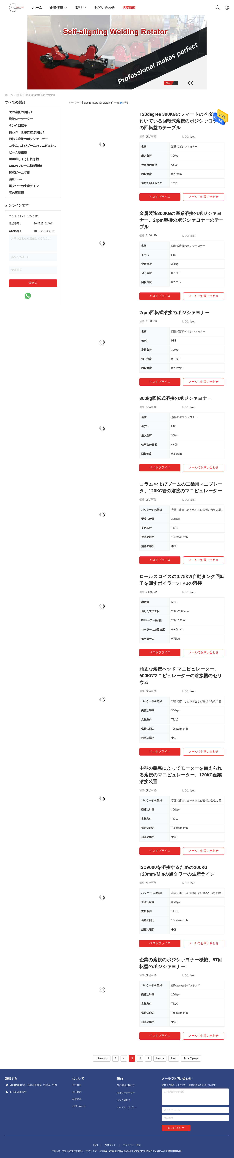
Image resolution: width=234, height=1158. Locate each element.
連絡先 (33, 283)
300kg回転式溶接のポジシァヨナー (175, 398)
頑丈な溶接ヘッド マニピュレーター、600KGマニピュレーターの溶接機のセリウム (180, 675)
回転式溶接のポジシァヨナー (28, 139)
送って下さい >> (176, 1127)
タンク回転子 (18, 125)
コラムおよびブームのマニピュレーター (33, 145)
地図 (95, 1145)
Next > (160, 1058)
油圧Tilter (15, 179)
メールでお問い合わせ (204, 197)
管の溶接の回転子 (21, 112)
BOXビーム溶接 (19, 172)
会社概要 (76, 1085)
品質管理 (76, 1099)
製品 (19, 94)
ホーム (9, 94)
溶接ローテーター (21, 119)
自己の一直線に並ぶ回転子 (27, 132)
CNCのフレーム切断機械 (25, 166)
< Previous (102, 1058)
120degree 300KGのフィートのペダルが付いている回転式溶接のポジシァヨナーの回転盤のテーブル (180, 121)
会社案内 (76, 1092)
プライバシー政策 (132, 1145)
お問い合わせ (79, 1106)
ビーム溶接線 (18, 152)
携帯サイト (110, 1145)
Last (173, 1058)
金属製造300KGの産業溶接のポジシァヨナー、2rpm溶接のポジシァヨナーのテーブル (181, 220)
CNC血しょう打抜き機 (24, 159)
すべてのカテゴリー (127, 1107)
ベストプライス (159, 197)
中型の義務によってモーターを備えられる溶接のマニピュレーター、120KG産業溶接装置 (180, 775)
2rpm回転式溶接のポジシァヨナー (174, 312)
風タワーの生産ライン (24, 186)
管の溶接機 (16, 192)
